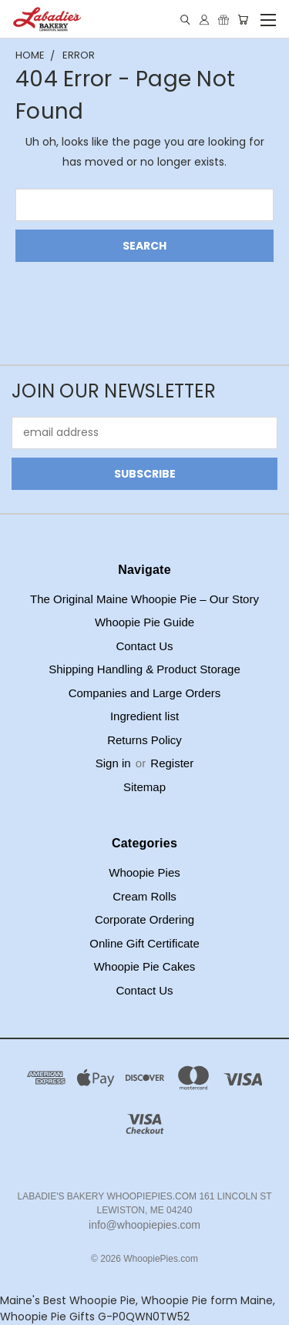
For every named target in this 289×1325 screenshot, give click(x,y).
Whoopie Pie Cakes (145, 966)
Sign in (115, 763)
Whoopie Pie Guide (144, 622)
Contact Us (144, 645)
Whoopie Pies (144, 872)
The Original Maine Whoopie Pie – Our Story (144, 598)
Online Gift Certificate (144, 943)
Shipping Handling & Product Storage (144, 669)
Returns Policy (144, 739)
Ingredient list (144, 716)
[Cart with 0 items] (242, 19)
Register (171, 763)
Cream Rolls (144, 896)
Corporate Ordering (144, 919)
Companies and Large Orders (145, 692)
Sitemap (144, 786)
